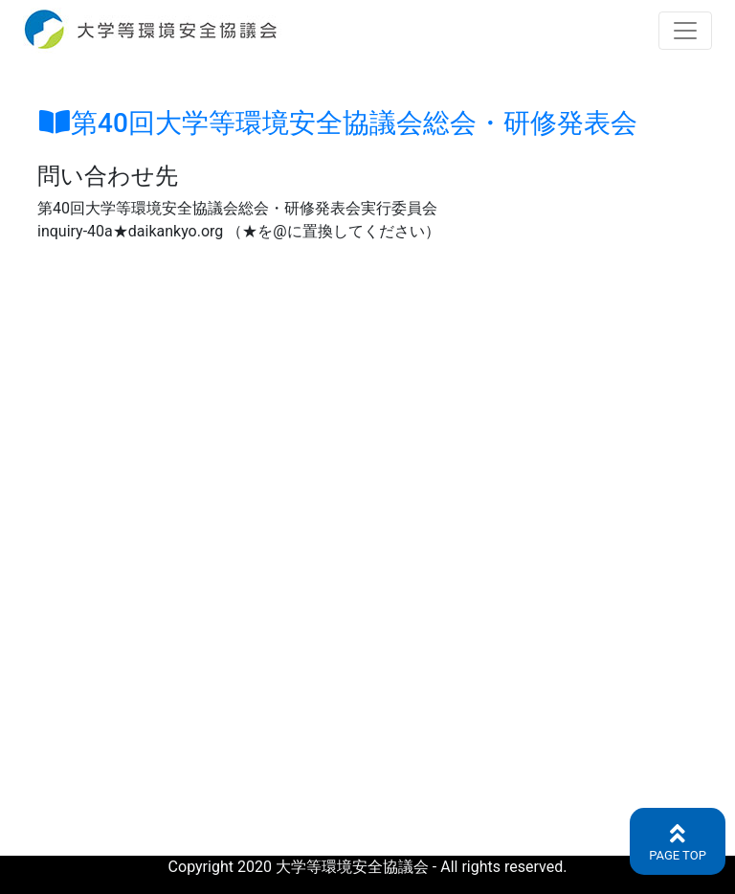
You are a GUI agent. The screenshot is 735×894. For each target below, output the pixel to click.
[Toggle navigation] (685, 30)
